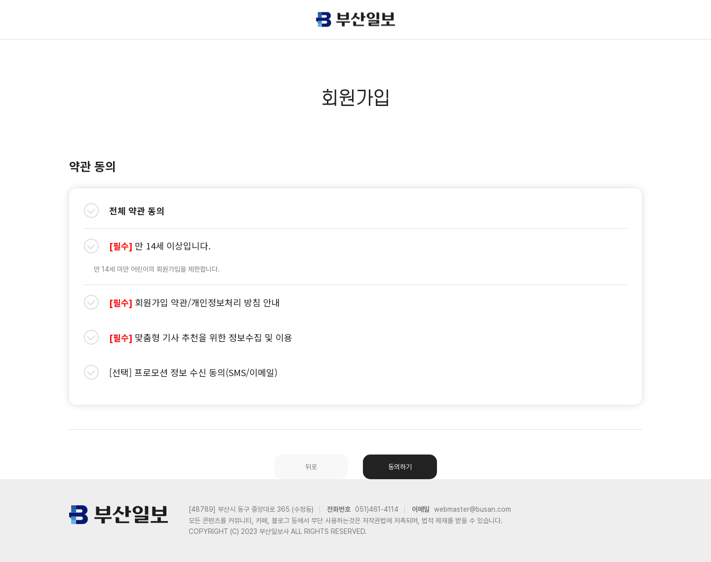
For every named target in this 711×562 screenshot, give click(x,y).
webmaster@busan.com (472, 509)
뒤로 (311, 467)
